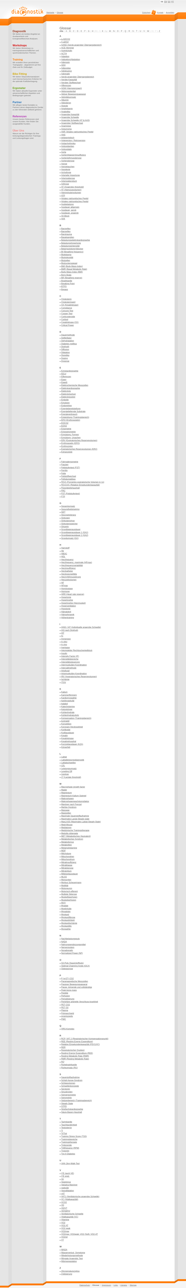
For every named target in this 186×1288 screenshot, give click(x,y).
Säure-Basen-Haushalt (71, 1112)
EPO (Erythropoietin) (70, 420)
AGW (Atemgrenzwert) (71, 88)
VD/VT (64, 1208)
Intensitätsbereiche (69, 659)
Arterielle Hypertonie (70, 175)
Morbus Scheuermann (71, 882)
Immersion (66, 639)
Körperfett (65, 747)
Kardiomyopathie (69, 698)
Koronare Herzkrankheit (72, 727)
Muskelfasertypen (69, 897)
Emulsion (65, 403)
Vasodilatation (67, 1191)
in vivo (64, 644)
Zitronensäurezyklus (70, 1271)
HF (62, 583)
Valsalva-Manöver (69, 1185)
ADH (63, 65)
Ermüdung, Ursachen (71, 437)
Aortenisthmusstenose (71, 158)
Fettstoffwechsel (68, 476)
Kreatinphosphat (68, 741)
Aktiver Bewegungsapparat (73, 94)
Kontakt (160, 12)
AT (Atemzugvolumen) (71, 190)
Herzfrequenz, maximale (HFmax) (76, 562)
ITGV (63, 682)
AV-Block (65, 216)
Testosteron (66, 1128)
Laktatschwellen (68, 763)
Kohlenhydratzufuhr (70, 715)
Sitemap (133, 1285)
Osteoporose (67, 969)
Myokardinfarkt (68, 920)
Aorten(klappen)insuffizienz (73, 155)
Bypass (64, 289)
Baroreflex (66, 228)
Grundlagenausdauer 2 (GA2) (74, 535)
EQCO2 (64, 423)
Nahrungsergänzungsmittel (73, 944)
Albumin (65, 100)
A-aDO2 (65, 42)
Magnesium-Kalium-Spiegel (73, 796)
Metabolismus (67, 842)
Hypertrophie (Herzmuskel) (73, 603)
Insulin (64, 653)
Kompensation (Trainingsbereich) (76, 718)
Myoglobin (66, 911)
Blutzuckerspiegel (69, 263)
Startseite (50, 12)
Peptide (64, 993)
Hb (62, 551)
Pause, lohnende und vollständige (76, 987)
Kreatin (64, 735)
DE (162, 2)
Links (115, 1285)
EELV (63, 374)
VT (62, 1240)
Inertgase (65, 647)
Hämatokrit (66, 612)
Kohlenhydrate (67, 712)
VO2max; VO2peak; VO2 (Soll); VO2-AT (79, 1234)
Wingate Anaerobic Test (72, 1258)
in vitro (64, 642)
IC (62, 636)
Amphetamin (67, 108)
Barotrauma (66, 234)
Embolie (65, 400)
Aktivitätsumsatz (68, 97)
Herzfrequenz (67, 559)
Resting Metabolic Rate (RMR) (75, 1056)
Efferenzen (66, 376)
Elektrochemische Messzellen (74, 385)
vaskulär (65, 1188)
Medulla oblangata (69, 833)
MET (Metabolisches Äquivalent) (76, 836)
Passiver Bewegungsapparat (74, 984)
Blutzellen (65, 260)
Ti (62, 1131)
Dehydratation (67, 341)
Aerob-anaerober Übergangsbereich (77, 77)
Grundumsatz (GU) (70, 538)
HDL (63, 556)
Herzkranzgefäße (69, 574)
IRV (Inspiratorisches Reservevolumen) (79, 676)
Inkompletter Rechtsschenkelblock (76, 650)
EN (165, 2)
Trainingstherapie (69, 1142)
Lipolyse (65, 774)
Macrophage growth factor (73, 787)
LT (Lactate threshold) (71, 777)
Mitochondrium (68, 859)
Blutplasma (66, 254)
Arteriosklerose (68, 178)
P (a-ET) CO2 (67, 978)
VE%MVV (65, 1211)
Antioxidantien (67, 146)
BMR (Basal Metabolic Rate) (74, 269)
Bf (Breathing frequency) (72, 252)
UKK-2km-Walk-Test (70, 1163)
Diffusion (65, 349)
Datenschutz (84, 1285)
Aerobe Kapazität (69, 79)
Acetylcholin (66, 50)
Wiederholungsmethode (72, 1255)
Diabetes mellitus (69, 344)
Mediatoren (66, 827)
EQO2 (64, 426)
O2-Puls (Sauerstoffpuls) (72, 963)
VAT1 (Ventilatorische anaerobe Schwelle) (80, 1196)
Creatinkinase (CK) (70, 322)
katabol (64, 704)
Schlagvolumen (68, 1083)
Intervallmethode (68, 668)
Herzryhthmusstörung (71, 577)
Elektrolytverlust (68, 394)
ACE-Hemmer (67, 48)
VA (62, 1179)
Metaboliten (66, 845)
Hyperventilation (68, 606)
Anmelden (170, 12)
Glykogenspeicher (69, 524)
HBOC (64, 554)
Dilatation (65, 352)
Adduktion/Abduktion (70, 59)
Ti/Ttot (64, 1133)
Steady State (67, 1103)
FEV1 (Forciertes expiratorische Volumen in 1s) (82, 482)
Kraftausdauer (67, 733)
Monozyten (66, 880)
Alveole (64, 106)
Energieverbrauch (69, 414)
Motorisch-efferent (69, 891)
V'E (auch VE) (67, 1173)
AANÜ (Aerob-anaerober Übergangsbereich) (81, 45)
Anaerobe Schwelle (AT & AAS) (75, 120)
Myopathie (66, 929)
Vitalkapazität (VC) (69, 1217)
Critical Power (67, 325)
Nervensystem (67, 947)
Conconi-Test (67, 311)
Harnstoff (65, 548)
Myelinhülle (66, 909)
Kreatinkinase (67, 738)
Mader (64, 790)
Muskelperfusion (68, 900)
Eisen (63, 379)
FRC (63, 491)
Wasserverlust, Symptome (73, 1253)
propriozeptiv (67, 1016)
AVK (63, 219)
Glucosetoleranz (68, 515)
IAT (62, 633)
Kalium (64, 692)
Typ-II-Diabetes (68, 1154)
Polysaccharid (67, 1013)
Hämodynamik (67, 614)
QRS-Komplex (67, 1029)
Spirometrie (66, 1098)
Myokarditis (66, 926)
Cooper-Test (66, 313)
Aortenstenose (67, 161)
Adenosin (65, 62)
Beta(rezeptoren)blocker (72, 249)
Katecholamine (68, 706)
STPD (64, 1106)
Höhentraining (67, 617)
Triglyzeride (66, 1145)
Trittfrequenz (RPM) (70, 1148)
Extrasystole (66, 452)
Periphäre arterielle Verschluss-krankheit (79, 1002)
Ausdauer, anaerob (70, 213)
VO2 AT (64, 1225)
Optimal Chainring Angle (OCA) (75, 966)
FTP (63, 496)
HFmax (64, 585)
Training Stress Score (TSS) (74, 1136)
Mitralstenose (67, 868)
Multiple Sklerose (69, 894)
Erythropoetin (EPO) (70, 443)
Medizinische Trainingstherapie (75, 830)
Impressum (106, 1285)
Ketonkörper (66, 709)
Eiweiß (64, 382)
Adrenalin (65, 74)
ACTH (64, 53)
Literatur (123, 1285)
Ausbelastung (67, 204)
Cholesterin (66, 299)
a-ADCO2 (65, 39)
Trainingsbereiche (69, 1139)
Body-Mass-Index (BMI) (72, 272)
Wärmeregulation (69, 1261)
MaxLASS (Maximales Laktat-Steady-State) (81, 822)
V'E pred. (65, 1176)
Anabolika (65, 111)
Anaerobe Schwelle (70, 117)
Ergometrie (66, 429)
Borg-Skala (66, 275)
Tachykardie (66, 1122)
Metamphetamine (69, 848)
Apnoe (64, 164)
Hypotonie (65, 609)
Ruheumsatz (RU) (69, 1068)
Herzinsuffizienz (68, 568)
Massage (65, 810)
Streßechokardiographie (72, 1109)
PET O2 (65, 1007)
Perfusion (65, 996)
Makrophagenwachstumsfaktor (75, 801)
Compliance (66, 308)
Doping (64, 358)
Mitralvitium (66, 871)
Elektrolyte (66, 391)
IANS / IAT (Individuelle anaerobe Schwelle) (81, 627)
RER (63, 1047)
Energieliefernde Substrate (73, 411)
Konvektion (66, 724)
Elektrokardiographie (70, 388)
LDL (63, 765)
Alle (61, 31)
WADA (64, 1250)
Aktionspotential (68, 91)
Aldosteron (66, 103)
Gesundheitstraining (70, 509)
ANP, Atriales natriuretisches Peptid (77, 132)
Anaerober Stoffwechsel (72, 123)
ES (169, 2)
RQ (62, 1062)
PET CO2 (65, 1005)
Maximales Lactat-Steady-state (75, 819)
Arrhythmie (66, 172)
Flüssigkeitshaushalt (70, 488)
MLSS (64, 877)
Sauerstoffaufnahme (70, 1077)
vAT (63, 1194)
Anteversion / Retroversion (73, 140)
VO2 (63, 1223)
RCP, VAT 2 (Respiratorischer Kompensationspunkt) (84, 1039)
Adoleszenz (66, 71)
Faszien (64, 464)
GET (63, 512)
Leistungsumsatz (69, 768)
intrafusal (65, 671)
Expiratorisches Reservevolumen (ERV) (79, 449)
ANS (63, 135)
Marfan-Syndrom (69, 807)
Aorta (63, 152)
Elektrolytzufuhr (68, 397)
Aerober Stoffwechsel (71, 82)
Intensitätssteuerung (70, 662)
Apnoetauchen (67, 166)
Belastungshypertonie (71, 243)
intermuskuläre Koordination (74, 665)
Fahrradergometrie (69, 462)
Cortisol (64, 319)
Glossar (60, 12)
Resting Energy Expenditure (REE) (77, 1053)
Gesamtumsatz (68, 506)
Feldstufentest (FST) (70, 467)
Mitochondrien (67, 856)
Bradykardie (66, 281)
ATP (63, 195)
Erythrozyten (67, 446)
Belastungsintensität (70, 246)
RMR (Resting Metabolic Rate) (75, 1059)
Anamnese (66, 126)
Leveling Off (66, 771)
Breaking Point (68, 283)
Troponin (65, 1151)
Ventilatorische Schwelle (72, 1214)
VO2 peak (65, 1228)
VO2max (65, 1231)
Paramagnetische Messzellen (74, 981)
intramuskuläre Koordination (74, 673)
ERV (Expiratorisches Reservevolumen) (79, 440)
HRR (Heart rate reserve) (72, 594)
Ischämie (65, 679)
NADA (64, 942)
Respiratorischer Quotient (73, 1050)
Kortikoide (65, 730)
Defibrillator (66, 338)
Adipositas (66, 68)
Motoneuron (66, 888)
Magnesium (66, 793)
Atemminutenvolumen (71, 192)
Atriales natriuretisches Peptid (74, 198)
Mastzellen (66, 813)
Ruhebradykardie (69, 1065)
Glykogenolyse (68, 521)
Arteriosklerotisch (69, 181)
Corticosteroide (68, 316)
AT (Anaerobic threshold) (72, 187)
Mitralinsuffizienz (68, 862)
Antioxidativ (66, 149)
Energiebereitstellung (71, 408)
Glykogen (65, 518)
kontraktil (65, 721)
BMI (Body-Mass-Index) (72, 266)
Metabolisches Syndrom (72, 839)
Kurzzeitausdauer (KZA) (72, 744)
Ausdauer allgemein (70, 207)
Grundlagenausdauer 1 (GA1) (74, 532)
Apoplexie (65, 169)
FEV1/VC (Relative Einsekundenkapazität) (80, 485)
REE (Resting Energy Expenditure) (77, 1041)
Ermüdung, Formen (70, 434)
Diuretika (65, 355)
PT (172, 2)
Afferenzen (66, 85)
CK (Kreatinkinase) (69, 305)
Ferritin (64, 470)
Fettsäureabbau (68, 479)
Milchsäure (66, 853)
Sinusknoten (67, 1092)
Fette (63, 473)
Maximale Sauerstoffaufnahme (75, 816)
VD (62, 1205)
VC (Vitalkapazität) (69, 1199)
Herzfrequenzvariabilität (72, 565)
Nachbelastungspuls (70, 939)
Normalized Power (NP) (72, 953)
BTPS (64, 286)
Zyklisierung (66, 1274)
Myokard (65, 914)
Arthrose (65, 184)
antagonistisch (67, 137)
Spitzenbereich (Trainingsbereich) (76, 1100)
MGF (63, 851)
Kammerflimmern (69, 695)
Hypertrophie (67, 600)
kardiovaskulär (67, 701)
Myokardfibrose (68, 917)
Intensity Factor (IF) (70, 656)
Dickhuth (65, 346)
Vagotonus (66, 1182)
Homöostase (67, 588)
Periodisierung (67, 999)
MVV (63, 903)
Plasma (64, 1010)
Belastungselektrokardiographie (75, 240)
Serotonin (65, 1089)
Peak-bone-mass (69, 990)
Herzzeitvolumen (69, 580)
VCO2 (64, 1202)
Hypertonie (66, 597)
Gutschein (148, 13)
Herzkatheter (67, 571)
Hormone (65, 591)
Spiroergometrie (68, 1095)
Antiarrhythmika (68, 143)
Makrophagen (67, 798)
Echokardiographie (69, 371)
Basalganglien (67, 237)
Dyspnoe (65, 361)
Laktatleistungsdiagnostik (72, 760)
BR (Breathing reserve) (71, 278)
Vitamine (65, 1220)
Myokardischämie (69, 923)
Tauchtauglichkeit (69, 1125)
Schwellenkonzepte (70, 1086)
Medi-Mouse (67, 825)
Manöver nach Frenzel (71, 804)
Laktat (64, 757)
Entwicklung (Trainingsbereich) (75, 417)
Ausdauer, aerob (68, 210)
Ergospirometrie (68, 432)
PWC (63, 1019)
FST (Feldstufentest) (70, 493)
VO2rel (64, 1237)
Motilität (64, 885)
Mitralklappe (66, 865)
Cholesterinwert (68, 302)
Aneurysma (66, 129)
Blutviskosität (67, 257)
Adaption (65, 56)
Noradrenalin (67, 950)
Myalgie (64, 906)
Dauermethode (68, 335)
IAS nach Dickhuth (69, 630)
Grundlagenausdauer (71, 529)
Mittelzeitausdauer (69, 874)
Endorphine (66, 405)
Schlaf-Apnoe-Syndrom (71, 1080)
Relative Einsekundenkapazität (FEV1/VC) (80, 1044)
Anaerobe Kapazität (70, 114)
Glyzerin (65, 526)
